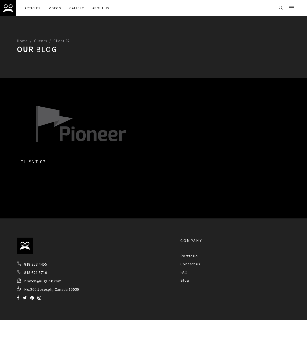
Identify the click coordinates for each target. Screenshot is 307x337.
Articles (33, 8)
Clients (40, 40)
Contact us (190, 264)
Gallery (76, 8)
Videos (55, 8)
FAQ (183, 272)
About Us (100, 8)
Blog (184, 280)
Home (22, 40)
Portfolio (189, 255)
